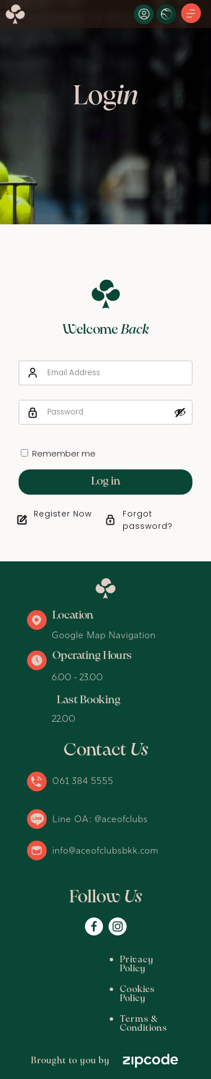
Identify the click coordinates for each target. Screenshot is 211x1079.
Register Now (63, 513)
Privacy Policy (73, 960)
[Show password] (180, 412)
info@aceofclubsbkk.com (105, 850)
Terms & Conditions (85, 1001)
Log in (105, 481)
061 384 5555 (83, 780)
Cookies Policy (73, 980)
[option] (105, 112)
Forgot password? (148, 520)
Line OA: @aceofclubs (100, 818)
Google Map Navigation (104, 634)
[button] (191, 14)
